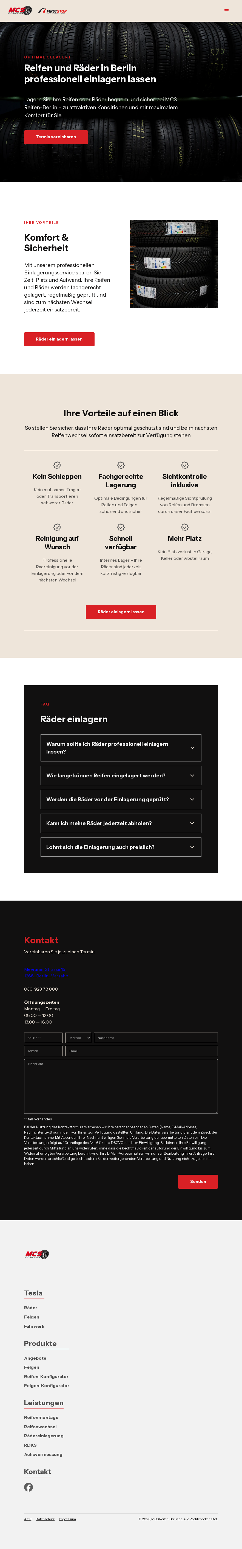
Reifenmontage (41, 1417)
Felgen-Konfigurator (46, 1385)
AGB (27, 1519)
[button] (226, 11)
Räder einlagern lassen (59, 339)
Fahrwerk (34, 1326)
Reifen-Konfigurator (46, 1376)
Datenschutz (45, 1519)
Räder (30, 1307)
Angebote (35, 1358)
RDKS (30, 1445)
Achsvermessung (43, 1454)
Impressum (67, 1519)
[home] (39, 11)
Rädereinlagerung (44, 1435)
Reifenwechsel (40, 1426)
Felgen (31, 1317)
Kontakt (37, 1471)
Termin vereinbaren (56, 136)
